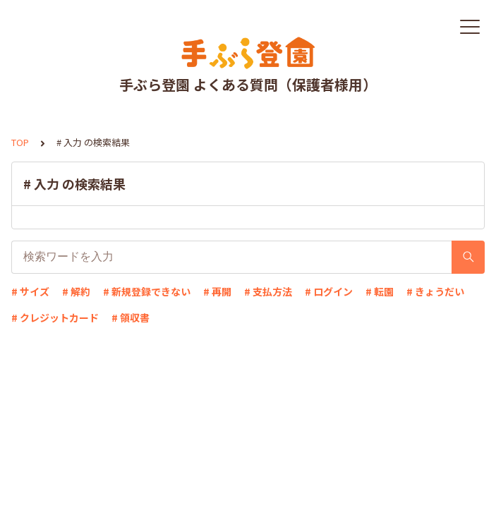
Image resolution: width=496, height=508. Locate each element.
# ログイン (329, 291)
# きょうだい (435, 291)
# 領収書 (130, 317)
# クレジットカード (55, 317)
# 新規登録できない (146, 291)
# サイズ (30, 291)
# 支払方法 (268, 291)
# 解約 (76, 291)
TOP (20, 142)
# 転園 (379, 291)
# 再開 (217, 291)
